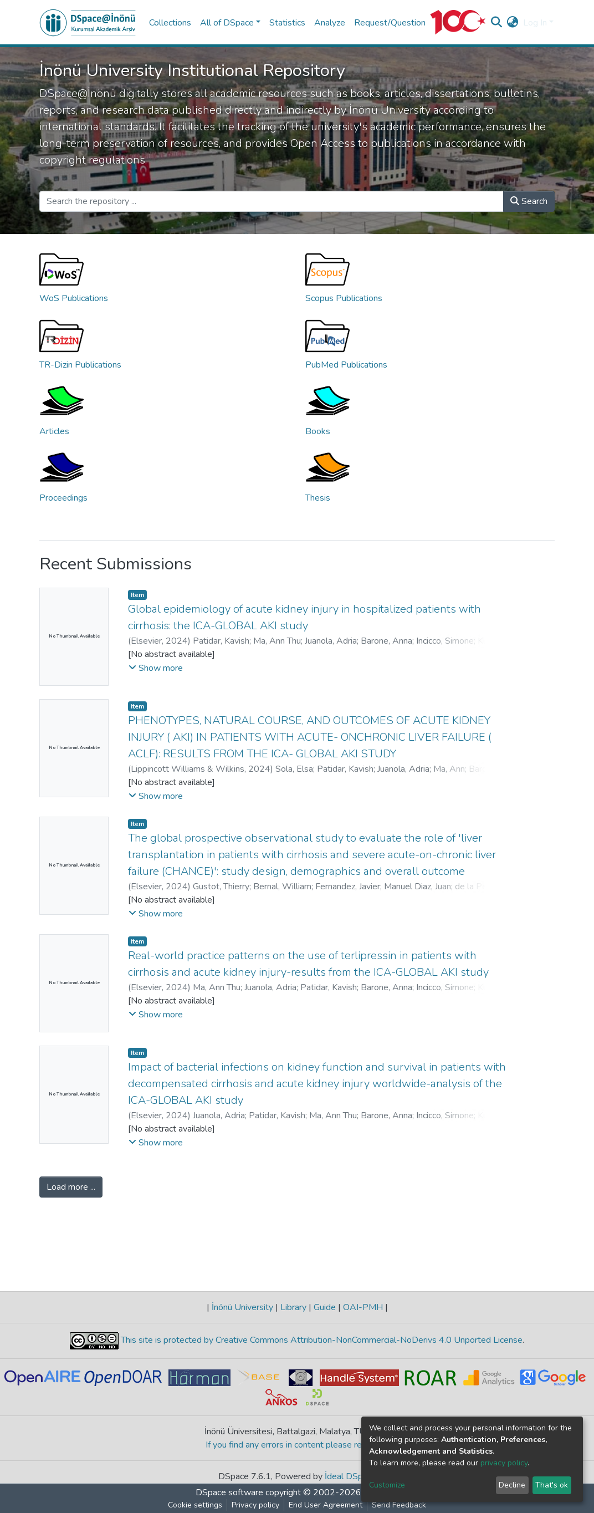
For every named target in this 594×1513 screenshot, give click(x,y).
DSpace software (229, 1492)
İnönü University (242, 1307)
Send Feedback (399, 1505)
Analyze (329, 23)
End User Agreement (325, 1505)
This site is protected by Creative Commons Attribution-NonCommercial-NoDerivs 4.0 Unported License (321, 1340)
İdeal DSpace (350, 1476)
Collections (170, 23)
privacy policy (504, 1463)
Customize (387, 1485)
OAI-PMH (363, 1307)
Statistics (287, 23)
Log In (535, 23)
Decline (512, 1485)
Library (293, 1307)
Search (528, 201)
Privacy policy (255, 1505)
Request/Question (390, 23)
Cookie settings (195, 1505)
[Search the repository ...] (271, 201)
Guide (324, 1307)
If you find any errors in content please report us (297, 1445)
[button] (513, 22)
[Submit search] (497, 22)
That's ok (551, 1485)
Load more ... (71, 1187)
